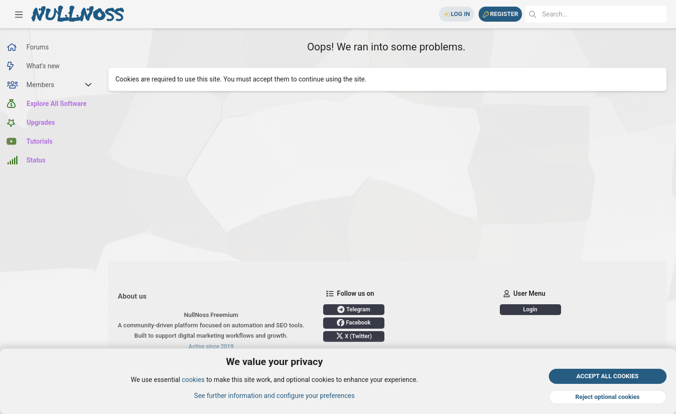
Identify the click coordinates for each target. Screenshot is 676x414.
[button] (18, 14)
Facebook (353, 322)
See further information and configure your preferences (274, 395)
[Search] (596, 14)
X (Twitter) (354, 336)
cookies (193, 380)
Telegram (353, 309)
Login (530, 309)
